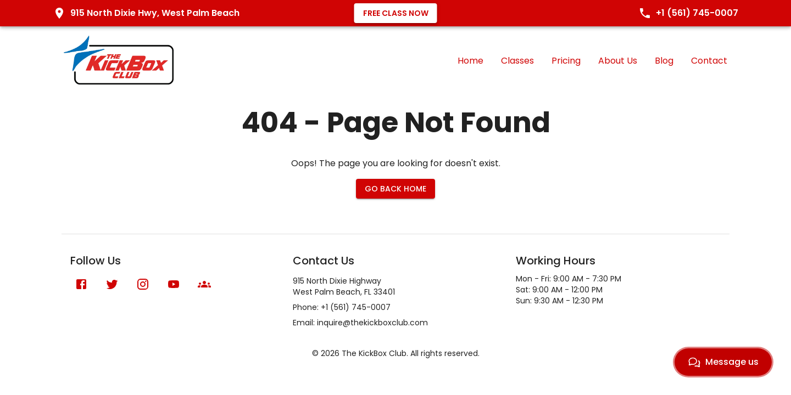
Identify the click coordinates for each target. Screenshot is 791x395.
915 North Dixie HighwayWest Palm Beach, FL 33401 (344, 286)
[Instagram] (143, 284)
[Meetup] (204, 284)
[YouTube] (174, 284)
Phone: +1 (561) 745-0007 (342, 307)
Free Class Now (395, 13)
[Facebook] (81, 284)
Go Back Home (395, 188)
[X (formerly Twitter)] (112, 284)
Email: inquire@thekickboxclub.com (360, 322)
